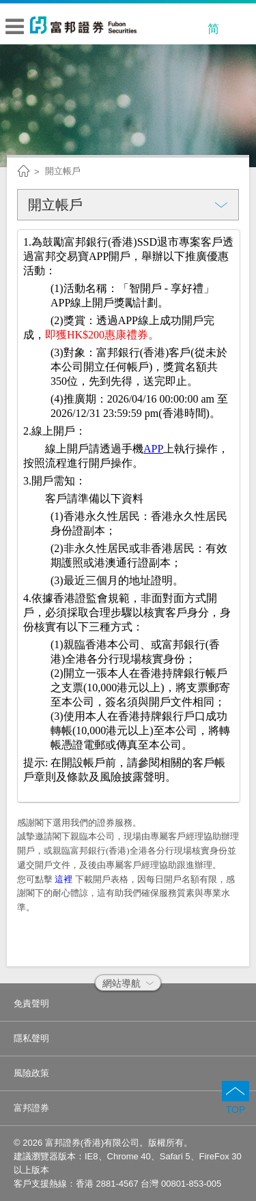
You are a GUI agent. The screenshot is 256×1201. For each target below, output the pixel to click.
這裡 (63, 879)
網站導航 (128, 983)
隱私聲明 (31, 1038)
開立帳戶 (63, 171)
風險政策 (31, 1073)
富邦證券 (31, 1108)
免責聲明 (31, 1003)
